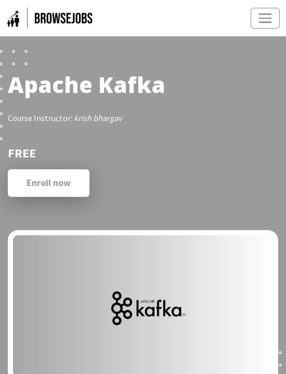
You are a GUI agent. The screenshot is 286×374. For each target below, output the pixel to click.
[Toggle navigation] (265, 18)
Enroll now (49, 183)
